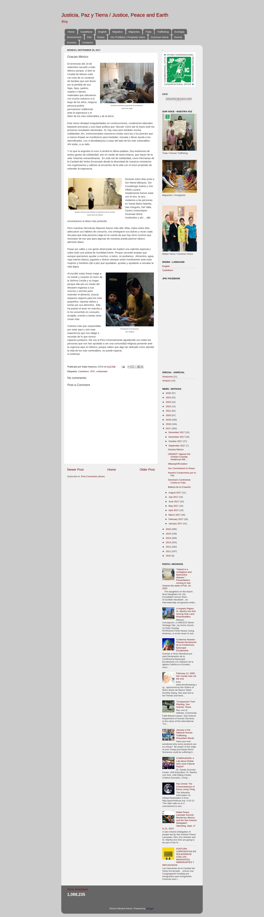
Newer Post (75, 469)
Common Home (160, 37)
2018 (169, 424)
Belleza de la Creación (179, 487)
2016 (169, 529)
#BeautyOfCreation (177, 464)
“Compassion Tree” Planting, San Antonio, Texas (185, 704)
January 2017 (176, 523)
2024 (169, 397)
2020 (169, 415)
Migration (117, 31)
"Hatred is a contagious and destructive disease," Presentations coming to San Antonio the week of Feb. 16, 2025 (177, 579)
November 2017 (177, 437)
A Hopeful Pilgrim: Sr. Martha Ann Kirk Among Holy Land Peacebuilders (186, 612)
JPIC (92, 371)
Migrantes (134, 31)
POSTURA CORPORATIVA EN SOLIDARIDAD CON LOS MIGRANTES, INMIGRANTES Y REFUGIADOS (179, 856)
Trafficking (163, 31)
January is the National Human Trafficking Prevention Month (185, 734)
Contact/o (87, 42)
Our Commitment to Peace (181, 468)
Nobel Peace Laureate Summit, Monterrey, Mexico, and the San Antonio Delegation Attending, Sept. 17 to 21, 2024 (179, 820)
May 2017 (174, 506)
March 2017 (175, 515)
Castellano (86, 31)
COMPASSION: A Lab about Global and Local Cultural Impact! (185, 762)
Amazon (166, 380)
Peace (101, 37)
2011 (169, 551)
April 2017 (174, 510)
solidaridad (101, 371)
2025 (169, 393)
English (102, 31)
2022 (169, 406)
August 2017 (175, 492)
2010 (169, 555)
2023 (169, 402)
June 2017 (174, 501)
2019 (169, 419)
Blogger (150, 908)
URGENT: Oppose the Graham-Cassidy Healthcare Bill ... (179, 457)
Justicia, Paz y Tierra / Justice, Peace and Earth (114, 15)
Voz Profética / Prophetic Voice (127, 37)
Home (71, 31)
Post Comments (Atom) (93, 476)
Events (178, 37)
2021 (169, 411)
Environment (74, 37)
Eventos (71, 42)
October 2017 (176, 441)
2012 (169, 547)
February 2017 (176, 519)
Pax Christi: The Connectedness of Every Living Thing (185, 786)
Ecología (179, 31)
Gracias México (176, 449)
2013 (169, 542)
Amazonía (167, 376)
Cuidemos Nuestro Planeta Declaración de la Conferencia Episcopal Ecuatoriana (186, 645)
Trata (148, 31)
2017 (169, 428)
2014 (169, 538)
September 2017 (177, 445)
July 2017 (174, 497)
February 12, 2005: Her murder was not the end (186, 676)
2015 (169, 533)
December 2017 (177, 432)
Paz (89, 37)
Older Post (147, 469)
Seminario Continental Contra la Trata (179, 481)
